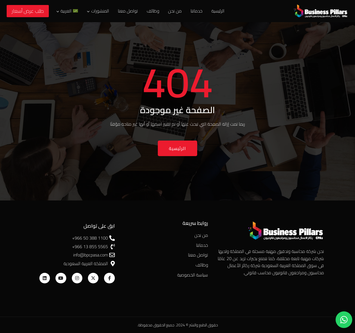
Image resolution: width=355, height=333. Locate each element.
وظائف (153, 11)
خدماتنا (196, 11)
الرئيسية (217, 11)
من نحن (175, 11)
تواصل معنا (128, 11)
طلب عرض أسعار (28, 11)
